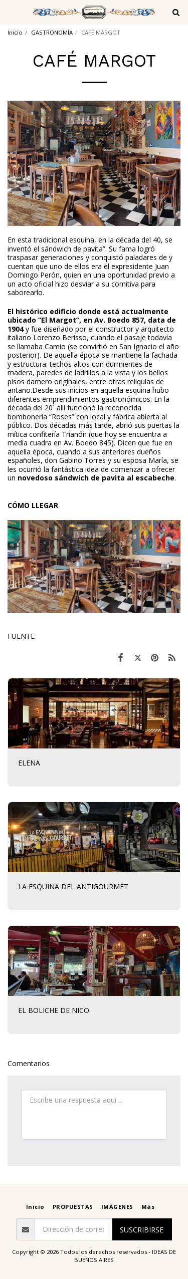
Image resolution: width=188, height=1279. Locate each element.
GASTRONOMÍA (52, 32)
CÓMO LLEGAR (33, 505)
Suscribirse (141, 1229)
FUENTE (21, 636)
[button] (11, 12)
